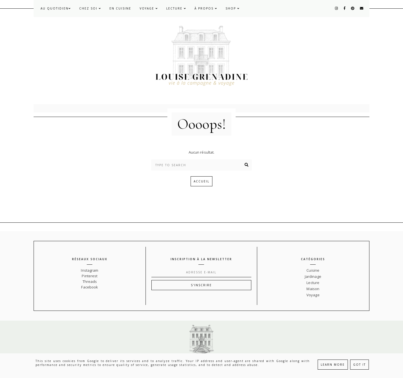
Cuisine (312, 270)
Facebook (89, 287)
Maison (312, 288)
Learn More (333, 365)
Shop (233, 8)
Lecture (176, 8)
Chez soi (90, 8)
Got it (359, 365)
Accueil (201, 181)
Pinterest (89, 275)
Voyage (149, 8)
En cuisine (120, 8)
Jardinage (313, 276)
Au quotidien (56, 8)
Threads (90, 281)
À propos (206, 8)
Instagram (89, 270)
